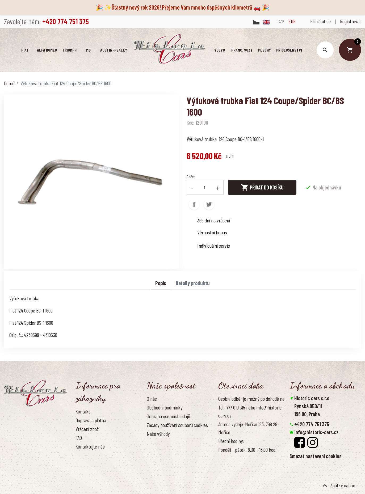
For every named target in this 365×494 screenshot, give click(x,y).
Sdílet (194, 204)
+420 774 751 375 (311, 424)
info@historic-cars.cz (316, 432)
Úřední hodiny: (231, 441)
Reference (84, 455)
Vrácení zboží (87, 429)
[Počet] (204, 187)
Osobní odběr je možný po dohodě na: (252, 398)
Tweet (209, 204)
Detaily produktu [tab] (193, 283)
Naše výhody (158, 433)
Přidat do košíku (262, 187)
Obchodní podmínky (164, 407)
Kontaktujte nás (90, 446)
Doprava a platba (90, 420)
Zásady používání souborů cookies (177, 425)
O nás (152, 398)
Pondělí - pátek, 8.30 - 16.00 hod (246, 449)
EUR (292, 21)
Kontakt (82, 411)
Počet (191, 176)
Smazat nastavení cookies (316, 456)
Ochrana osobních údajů (168, 416)
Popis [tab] (160, 283)
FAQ (78, 437)
